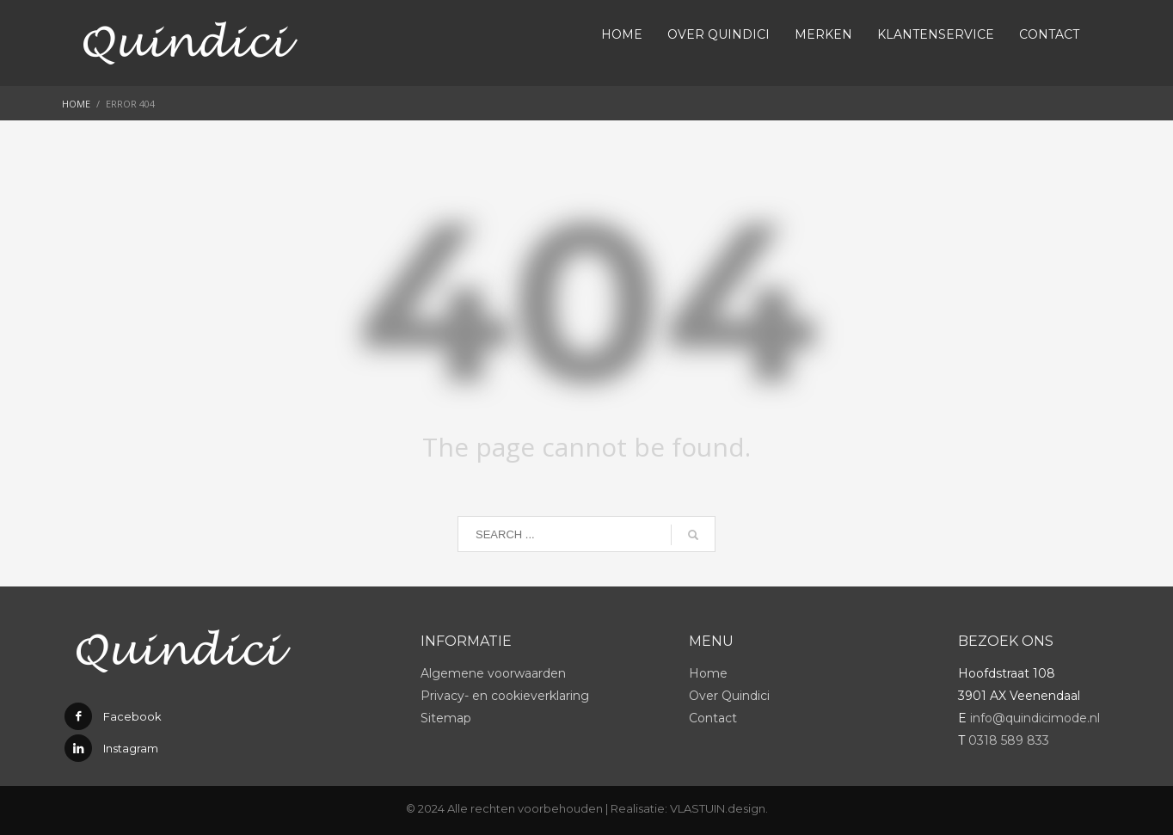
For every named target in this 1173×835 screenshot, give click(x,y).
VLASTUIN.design (717, 808)
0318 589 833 (1008, 740)
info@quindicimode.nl (1035, 718)
